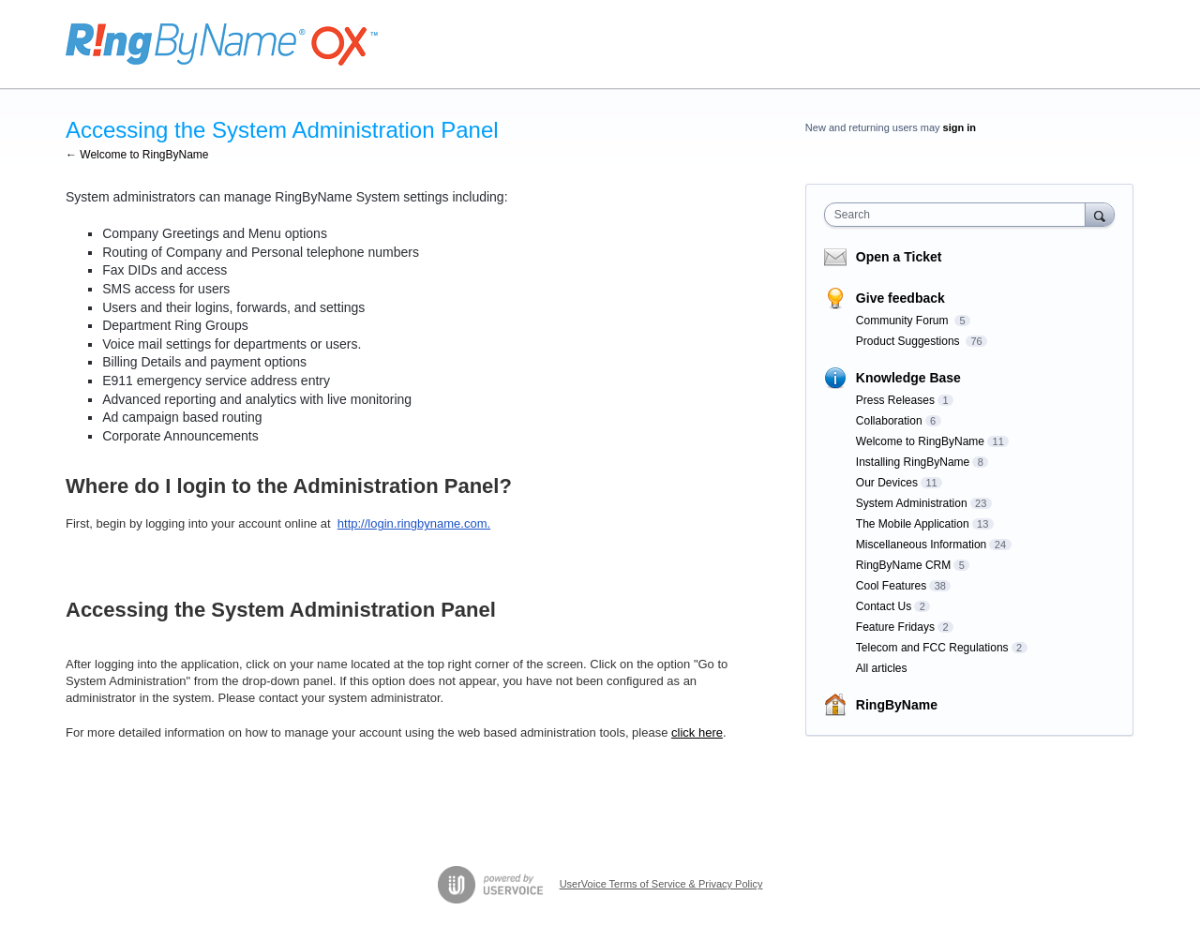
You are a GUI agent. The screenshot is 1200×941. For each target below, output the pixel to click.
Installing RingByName (912, 462)
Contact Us (883, 606)
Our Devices (887, 482)
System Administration (912, 503)
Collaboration (889, 420)
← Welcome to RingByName (137, 154)
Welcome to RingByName (920, 441)
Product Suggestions (909, 341)
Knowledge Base (908, 377)
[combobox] (959, 214)
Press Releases (895, 400)
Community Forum (904, 320)
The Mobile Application (912, 523)
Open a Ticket (899, 256)
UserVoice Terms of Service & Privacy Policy (661, 883)
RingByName (897, 704)
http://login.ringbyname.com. (414, 523)
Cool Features (891, 585)
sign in (959, 127)
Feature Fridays (895, 627)
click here (697, 732)
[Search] (1100, 214)
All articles (882, 668)
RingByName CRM (903, 565)
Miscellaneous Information (921, 544)
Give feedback (900, 298)
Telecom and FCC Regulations (932, 647)
